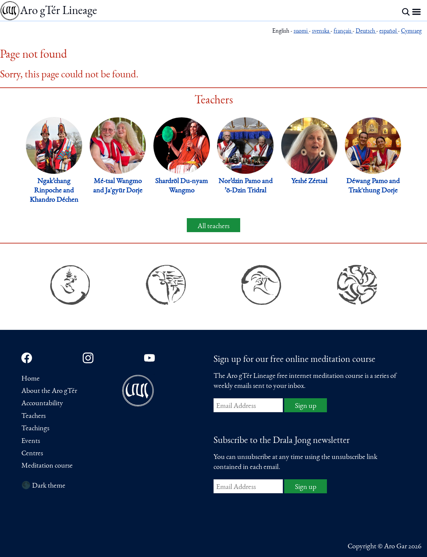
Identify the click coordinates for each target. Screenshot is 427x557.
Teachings (35, 428)
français (343, 31)
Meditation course (47, 466)
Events (30, 441)
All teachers (213, 226)
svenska (321, 31)
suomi (301, 31)
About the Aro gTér (49, 391)
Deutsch (366, 31)
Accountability (42, 403)
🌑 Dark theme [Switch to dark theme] (43, 486)
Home (30, 379)
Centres (32, 453)
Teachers (33, 416)
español (388, 31)
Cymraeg (411, 31)
